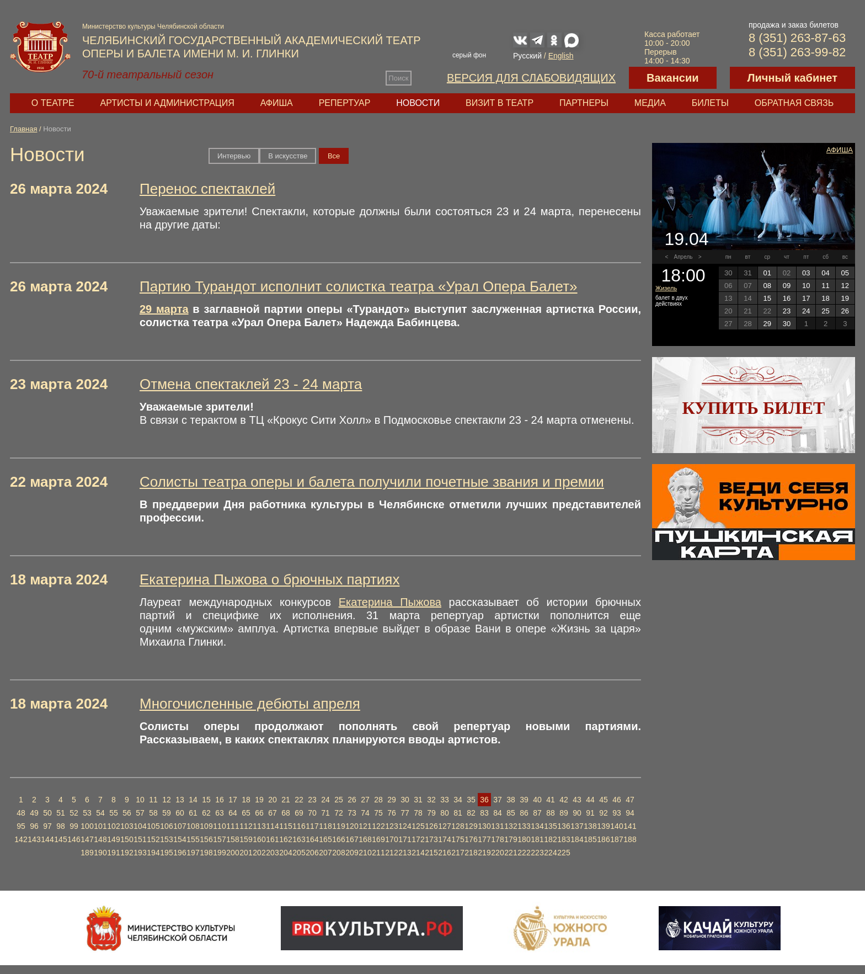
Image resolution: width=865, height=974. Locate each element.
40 (537, 799)
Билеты (710, 103)
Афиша (276, 103)
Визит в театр (499, 103)
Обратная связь (794, 103)
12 (166, 799)
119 (338, 826)
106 (166, 826)
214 (418, 852)
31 (418, 799)
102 (113, 826)
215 (431, 852)
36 (484, 799)
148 (100, 839)
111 (232, 826)
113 (259, 826)
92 (603, 812)
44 (590, 799)
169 (378, 839)
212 (391, 852)
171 (404, 839)
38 (510, 799)
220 (497, 852)
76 (391, 812)
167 (351, 839)
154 (179, 839)
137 (576, 826)
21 (285, 799)
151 (140, 839)
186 (603, 839)
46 (616, 799)
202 (259, 852)
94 (630, 812)
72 (338, 812)
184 (576, 839)
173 (431, 839)
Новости (418, 103)
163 (298, 839)
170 (391, 839)
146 (73, 839)
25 (338, 799)
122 (378, 826)
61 (193, 812)
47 (630, 799)
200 (232, 852)
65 (246, 812)
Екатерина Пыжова (390, 602)
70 (312, 812)
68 (285, 812)
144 (47, 839)
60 (179, 812)
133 (523, 826)
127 (444, 826)
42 (563, 799)
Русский (527, 55)
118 (325, 826)
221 (510, 852)
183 (563, 839)
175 (457, 839)
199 (219, 852)
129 (470, 826)
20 (272, 799)
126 (431, 826)
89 (563, 812)
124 (404, 826)
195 (166, 852)
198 (206, 852)
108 (192, 826)
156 (206, 839)
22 (299, 799)
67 (272, 812)
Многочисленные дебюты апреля (250, 703)
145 (60, 839)
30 (405, 799)
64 (232, 812)
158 (232, 839)
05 (845, 273)
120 (351, 826)
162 (285, 839)
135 (550, 826)
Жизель (666, 288)
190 (100, 852)
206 (312, 852)
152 (153, 839)
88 (550, 812)
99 (74, 826)
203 (272, 852)
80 (444, 812)
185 (590, 839)
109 (206, 826)
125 (418, 826)
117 (312, 826)
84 (497, 812)
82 (471, 812)
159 (245, 839)
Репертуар (345, 103)
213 (404, 852)
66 (259, 812)
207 (325, 852)
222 (523, 852)
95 (21, 826)
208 (338, 852)
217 (457, 852)
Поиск (398, 78)
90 (577, 812)
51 (60, 812)
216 (444, 852)
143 (34, 839)
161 (272, 839)
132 (510, 826)
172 (418, 839)
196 (179, 852)
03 (806, 273)
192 (126, 852)
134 (537, 826)
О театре (52, 103)
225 (563, 852)
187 (616, 839)
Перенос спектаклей (207, 188)
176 (470, 839)
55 (113, 812)
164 (312, 839)
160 (259, 839)
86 (524, 812)
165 (325, 839)
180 (523, 839)
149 (113, 839)
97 (47, 826)
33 (444, 799)
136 (563, 826)
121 (365, 826)
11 (153, 799)
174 (444, 839)
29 (391, 799)
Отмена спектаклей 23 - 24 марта (251, 384)
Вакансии (673, 78)
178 (497, 839)
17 (232, 799)
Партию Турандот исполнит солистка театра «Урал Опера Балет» (359, 286)
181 (537, 839)
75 (378, 812)
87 (537, 812)
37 (497, 799)
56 (126, 812)
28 (378, 799)
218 (470, 852)
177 (484, 839)
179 (510, 839)
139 (603, 826)
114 (272, 826)
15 (206, 799)
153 (166, 839)
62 (206, 812)
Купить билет (753, 408)
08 (767, 285)
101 (100, 826)
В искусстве (287, 156)
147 (87, 839)
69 (299, 812)
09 (787, 285)
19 (259, 799)
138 (590, 826)
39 (524, 799)
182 (550, 839)
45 (603, 799)
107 (179, 826)
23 (312, 799)
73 (352, 812)
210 (365, 852)
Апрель (683, 257)
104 (140, 826)
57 (140, 812)
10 (140, 799)
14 (193, 799)
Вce (334, 156)
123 (391, 826)
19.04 (686, 239)
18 (246, 799)
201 (245, 852)
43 (577, 799)
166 (338, 839)
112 (245, 826)
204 (285, 852)
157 (219, 839)
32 (431, 799)
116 (298, 826)
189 (87, 852)
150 (126, 839)
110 (219, 826)
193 (140, 852)
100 (87, 826)
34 (457, 799)
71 (325, 812)
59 (166, 812)
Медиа (650, 103)
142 (20, 839)
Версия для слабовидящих (531, 78)
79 (431, 812)
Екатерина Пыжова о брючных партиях (269, 579)
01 (767, 273)
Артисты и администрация (167, 103)
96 (34, 826)
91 (590, 812)
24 (325, 799)
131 (497, 826)
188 (629, 839)
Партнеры (583, 103)
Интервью (233, 156)
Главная (23, 129)
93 (616, 812)
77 (405, 812)
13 (179, 799)
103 (126, 826)
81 (457, 812)
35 (471, 799)
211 (378, 852)
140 (616, 826)
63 (219, 812)
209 (351, 852)
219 (484, 852)
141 (629, 826)
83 (484, 812)
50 (47, 812)
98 (60, 826)
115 (285, 826)
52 (74, 812)
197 (192, 852)
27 (365, 799)
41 (550, 799)
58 (153, 812)
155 (192, 839)
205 (298, 852)
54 (100, 812)
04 (825, 273)
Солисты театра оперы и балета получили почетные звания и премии (372, 481)
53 (87, 812)
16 (219, 799)
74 (365, 812)
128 (457, 826)
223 (537, 852)
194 (153, 852)
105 (153, 826)
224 (550, 852)
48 (21, 812)
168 (365, 839)
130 (484, 826)
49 (34, 812)
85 (510, 812)
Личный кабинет (792, 78)
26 (352, 799)
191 (113, 852)
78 (418, 812)
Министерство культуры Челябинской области (153, 26)
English (561, 55)
